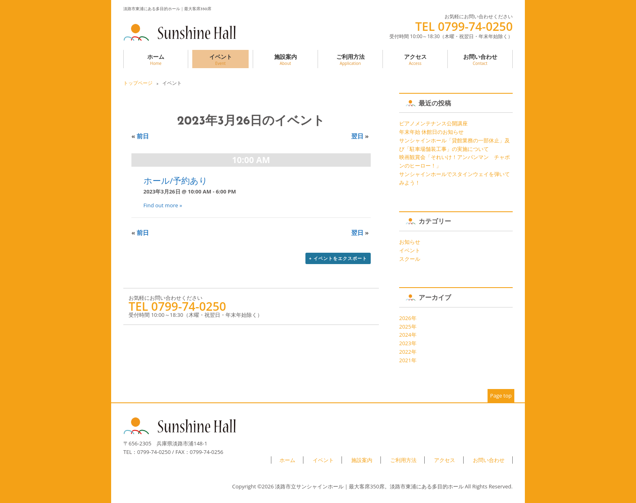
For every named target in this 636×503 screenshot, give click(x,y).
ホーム (156, 59)
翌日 (360, 136)
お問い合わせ (480, 59)
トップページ (138, 83)
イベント (220, 59)
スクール (409, 258)
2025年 (408, 326)
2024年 (408, 334)
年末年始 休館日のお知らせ (431, 131)
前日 (140, 136)
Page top (500, 395)
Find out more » (163, 205)
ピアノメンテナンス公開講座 (433, 123)
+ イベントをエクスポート (338, 258)
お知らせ (409, 241)
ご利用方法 (350, 59)
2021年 (408, 360)
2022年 (408, 351)
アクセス (415, 59)
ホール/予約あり (176, 180)
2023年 (408, 343)
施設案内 (285, 59)
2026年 (408, 318)
